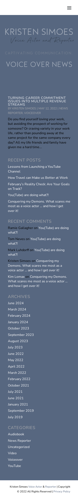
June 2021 (16, 398)
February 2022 (19, 379)
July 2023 (15, 347)
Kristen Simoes (24, 108)
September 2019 (21, 410)
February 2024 (19, 315)
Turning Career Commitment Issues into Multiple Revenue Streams (37, 101)
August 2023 (18, 341)
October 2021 (18, 385)
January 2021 (18, 404)
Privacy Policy (61, 491)
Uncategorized (19, 447)
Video (12, 453)
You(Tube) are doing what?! (28, 195)
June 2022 (16, 354)
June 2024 (16, 303)
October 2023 (18, 328)
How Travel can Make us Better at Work (38, 177)
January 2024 (18, 322)
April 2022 (16, 366)
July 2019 (15, 417)
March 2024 (17, 309)
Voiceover (32, 113)
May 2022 (15, 360)
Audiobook (16, 434)
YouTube (14, 466)
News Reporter (19, 440)
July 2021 (15, 391)
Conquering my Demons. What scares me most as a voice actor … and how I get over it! (39, 206)
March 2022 (17, 372)
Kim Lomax (16, 276)
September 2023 (21, 335)
